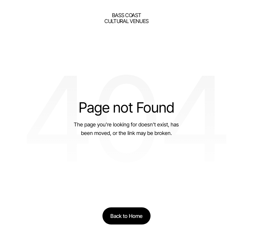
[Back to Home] (126, 215)
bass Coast (126, 15)
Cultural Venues (126, 21)
